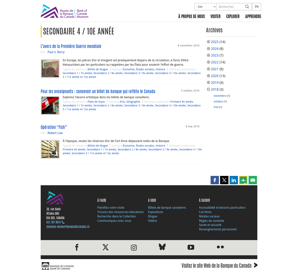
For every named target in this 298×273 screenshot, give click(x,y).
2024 (215, 48)
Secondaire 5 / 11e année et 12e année (95, 153)
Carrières (205, 212)
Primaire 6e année (181, 101)
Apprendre (253, 17)
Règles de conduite (211, 221)
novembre (220, 95)
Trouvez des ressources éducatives (120, 212)
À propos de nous (191, 17)
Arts (122, 101)
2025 (215, 42)
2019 (215, 82)
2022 (215, 62)
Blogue (152, 216)
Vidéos (152, 221)
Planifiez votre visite (110, 207)
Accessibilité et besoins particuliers (222, 207)
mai (216, 107)
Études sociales (145, 69)
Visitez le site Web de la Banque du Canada (219, 266)
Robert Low (55, 133)
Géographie (133, 101)
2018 (215, 89)
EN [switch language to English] (257, 6)
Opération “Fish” (54, 127)
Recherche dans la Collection (116, 216)
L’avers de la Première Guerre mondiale (71, 47)
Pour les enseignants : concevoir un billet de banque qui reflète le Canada (98, 92)
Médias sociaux (209, 216)
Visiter (215, 17)
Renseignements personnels (218, 229)
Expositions (155, 212)
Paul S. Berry (56, 52)
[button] (215, 180)
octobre (218, 101)
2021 (215, 69)
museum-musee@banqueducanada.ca (67, 226)
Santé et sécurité (210, 225)
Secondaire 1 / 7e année (77, 73)
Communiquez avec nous (114, 221)
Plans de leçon (96, 101)
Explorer (232, 17)
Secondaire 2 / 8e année (108, 73)
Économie (129, 69)
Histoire (160, 69)
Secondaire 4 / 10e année (170, 73)
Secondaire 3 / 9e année (139, 73)
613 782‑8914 (53, 222)
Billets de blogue (98, 69)
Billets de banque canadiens (167, 207)
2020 (215, 76)
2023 (215, 55)
